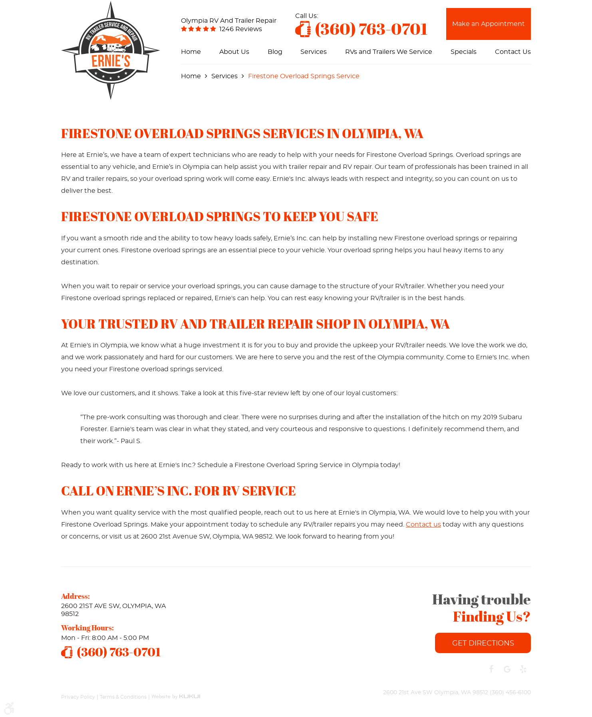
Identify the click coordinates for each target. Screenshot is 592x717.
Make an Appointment (488, 24)
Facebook (491, 669)
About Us (234, 52)
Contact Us (513, 52)
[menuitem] (191, 52)
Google (507, 669)
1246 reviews (240, 29)
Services (313, 52)
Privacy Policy (78, 697)
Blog (275, 52)
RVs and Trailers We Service (388, 52)
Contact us (423, 524)
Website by (175, 693)
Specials (464, 52)
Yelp (523, 669)
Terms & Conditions (123, 697)
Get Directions (483, 643)
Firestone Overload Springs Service (304, 76)
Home (191, 52)
